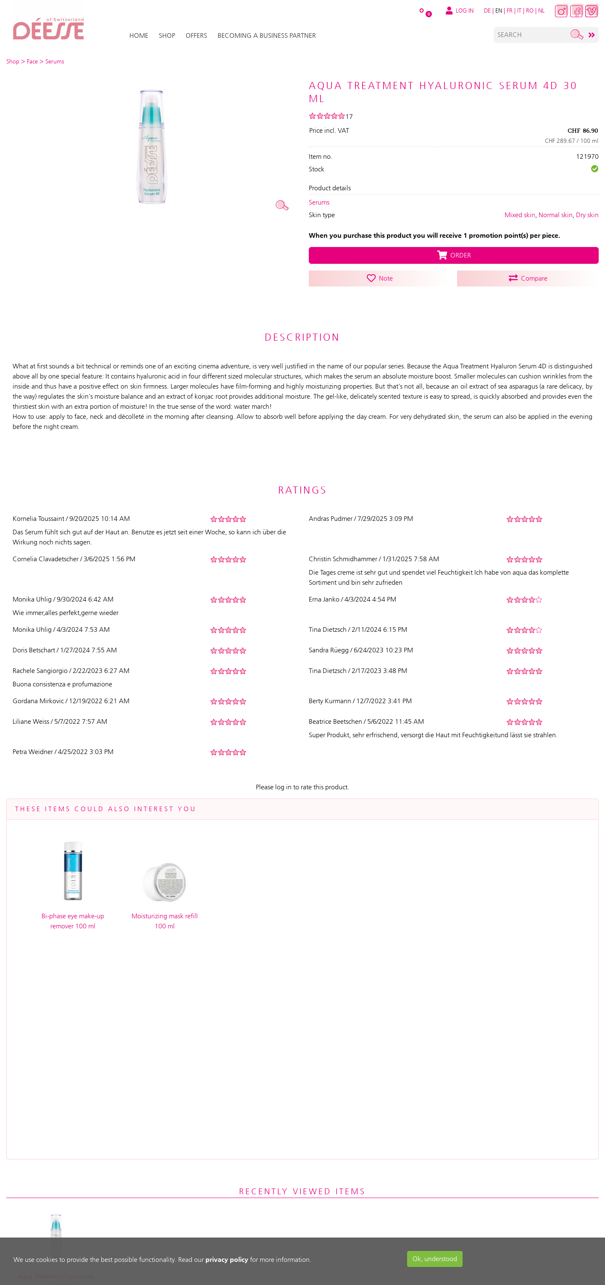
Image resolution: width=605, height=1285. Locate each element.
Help (209, 1155)
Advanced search (320, 1226)
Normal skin (556, 215)
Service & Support (230, 1137)
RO (530, 10)
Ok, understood (435, 1259)
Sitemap (304, 1208)
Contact (305, 1191)
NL (541, 10)
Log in (140, 1110)
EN (498, 10)
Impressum (308, 1155)
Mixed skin (520, 215)
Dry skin (587, 215)
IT (519, 10)
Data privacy (312, 1173)
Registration (151, 1128)
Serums (319, 202)
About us (306, 1110)
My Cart (144, 1145)
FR (510, 10)
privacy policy (226, 1259)
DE (487, 10)
